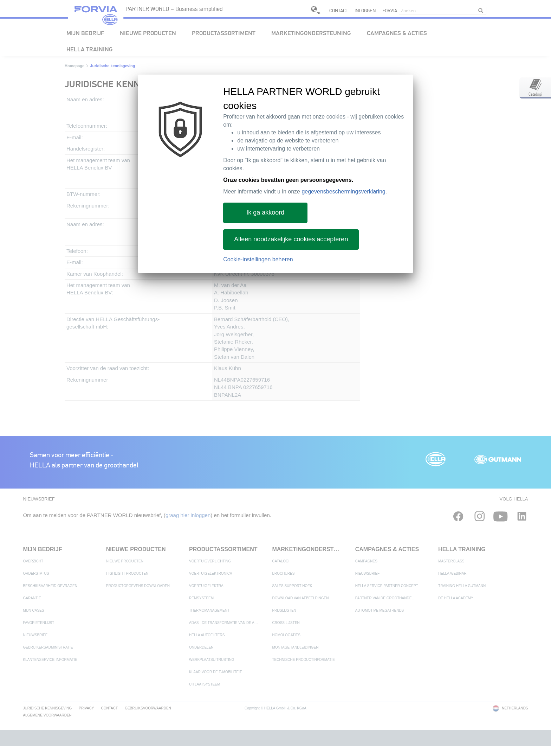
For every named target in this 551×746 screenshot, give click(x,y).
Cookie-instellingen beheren (258, 259)
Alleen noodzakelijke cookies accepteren (291, 239)
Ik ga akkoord (265, 212)
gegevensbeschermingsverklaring (343, 192)
